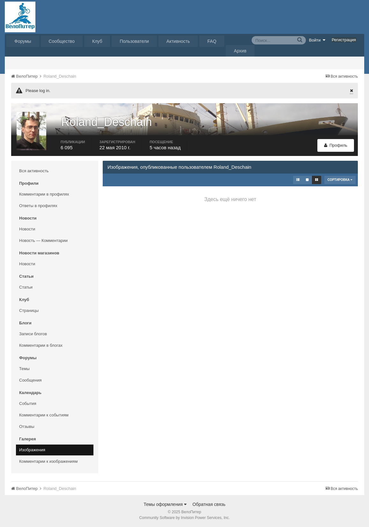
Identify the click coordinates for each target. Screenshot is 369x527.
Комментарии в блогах (41, 345)
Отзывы (26, 426)
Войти (317, 40)
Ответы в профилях (38, 205)
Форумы (22, 41)
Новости (27, 229)
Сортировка (340, 180)
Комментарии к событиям (44, 415)
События (27, 403)
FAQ (211, 41)
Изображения (32, 449)
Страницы (29, 310)
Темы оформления (165, 504)
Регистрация (344, 39)
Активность (178, 41)
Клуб (97, 41)
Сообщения (30, 380)
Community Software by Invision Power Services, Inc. (184, 517)
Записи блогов (33, 333)
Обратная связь (209, 504)
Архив (240, 50)
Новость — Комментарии (43, 240)
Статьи (26, 287)
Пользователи (134, 41)
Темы (24, 368)
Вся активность (34, 170)
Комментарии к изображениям (48, 461)
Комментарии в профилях (44, 194)
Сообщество (62, 41)
